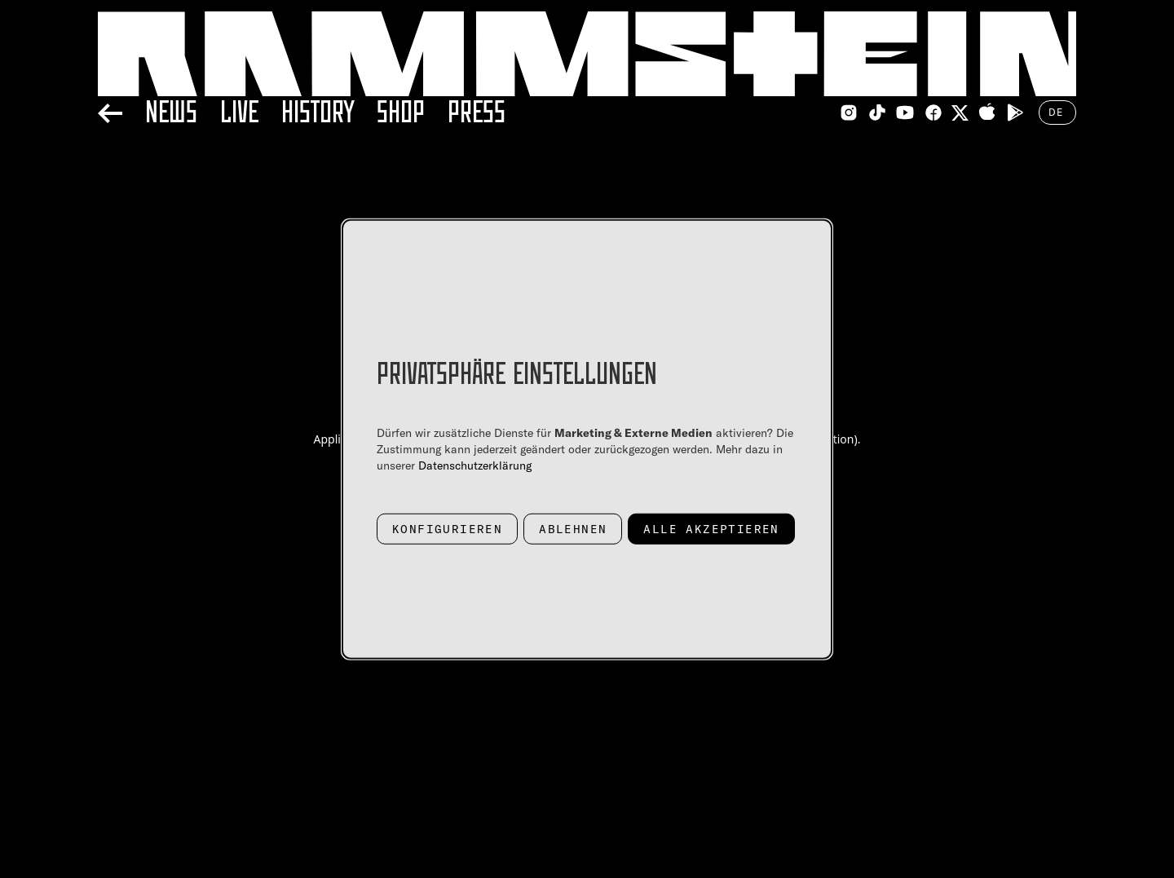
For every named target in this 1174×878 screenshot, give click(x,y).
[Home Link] (587, 53)
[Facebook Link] (933, 112)
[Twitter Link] (960, 112)
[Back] (110, 110)
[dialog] (587, 439)
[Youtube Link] (905, 112)
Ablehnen (573, 528)
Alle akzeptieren (711, 528)
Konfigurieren (447, 528)
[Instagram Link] (848, 112)
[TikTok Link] (877, 112)
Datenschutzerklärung (475, 464)
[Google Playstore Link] (1015, 112)
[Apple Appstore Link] (987, 112)
